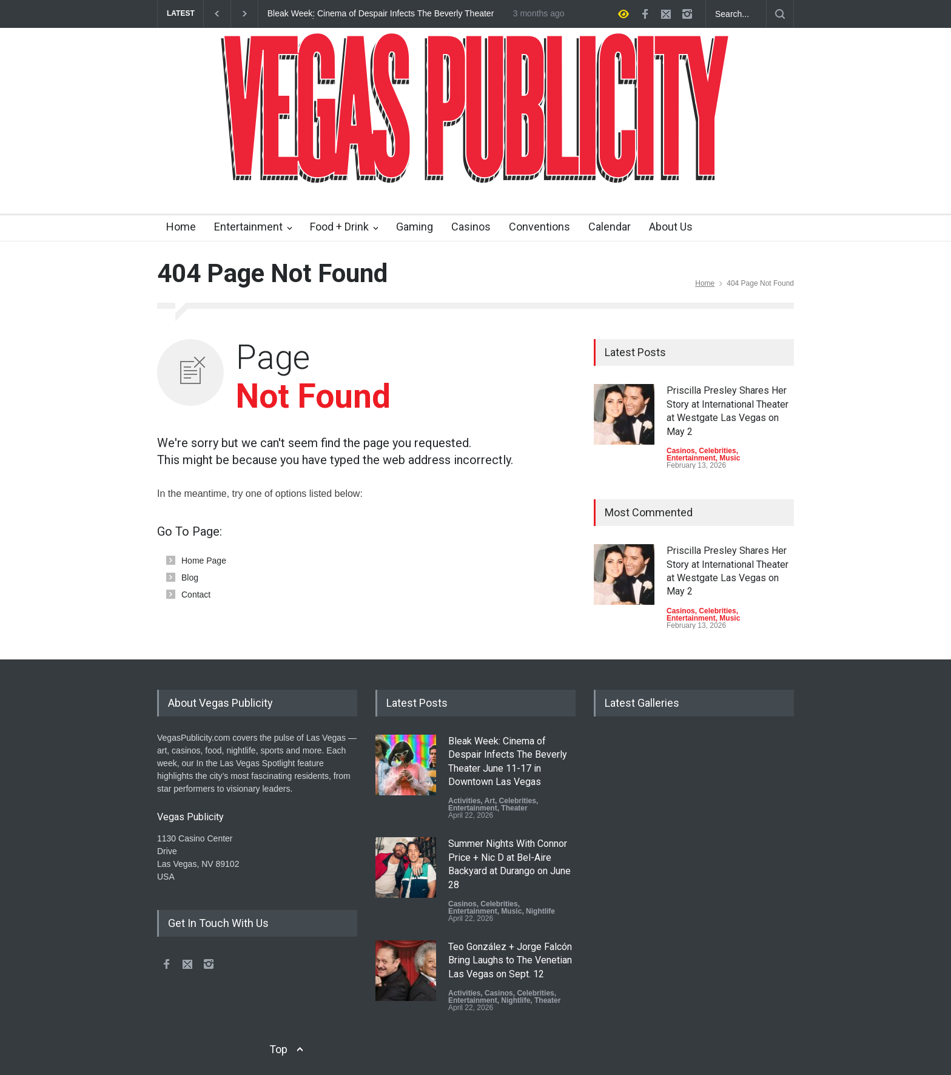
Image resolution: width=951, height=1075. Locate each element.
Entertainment (248, 226)
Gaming (414, 226)
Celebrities (717, 451)
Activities (464, 801)
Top (278, 1049)
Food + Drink (339, 226)
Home (181, 226)
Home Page (203, 560)
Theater (514, 808)
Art (490, 801)
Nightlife (540, 911)
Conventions (539, 226)
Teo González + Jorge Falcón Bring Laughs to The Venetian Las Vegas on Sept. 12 (510, 960)
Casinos (471, 226)
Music (729, 458)
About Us (671, 226)
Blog (189, 577)
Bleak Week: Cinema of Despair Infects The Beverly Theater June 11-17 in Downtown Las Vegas (380, 14)
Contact (195, 594)
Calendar (609, 226)
